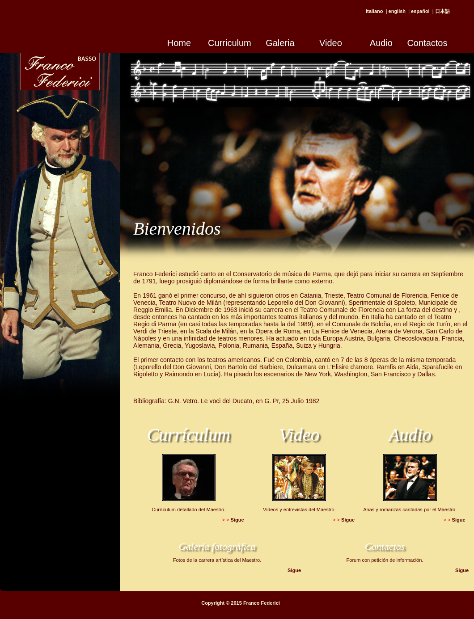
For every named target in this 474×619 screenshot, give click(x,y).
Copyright (212, 603)
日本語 (442, 11)
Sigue (237, 519)
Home (179, 43)
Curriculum (229, 43)
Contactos (427, 43)
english (397, 11)
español (420, 11)
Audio (381, 43)
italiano (374, 11)
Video (330, 43)
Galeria (280, 43)
